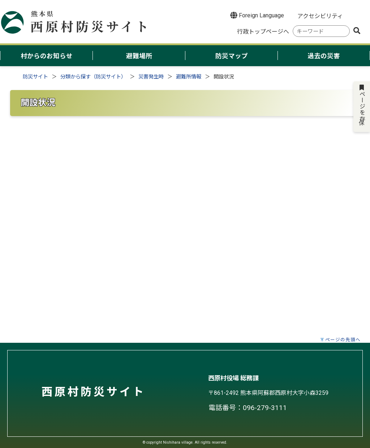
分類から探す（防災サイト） (93, 77)
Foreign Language (257, 15)
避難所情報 (188, 77)
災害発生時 (151, 77)
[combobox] (321, 31)
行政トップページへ (263, 31)
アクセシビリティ (320, 16)
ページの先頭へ (343, 339)
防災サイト (35, 77)
